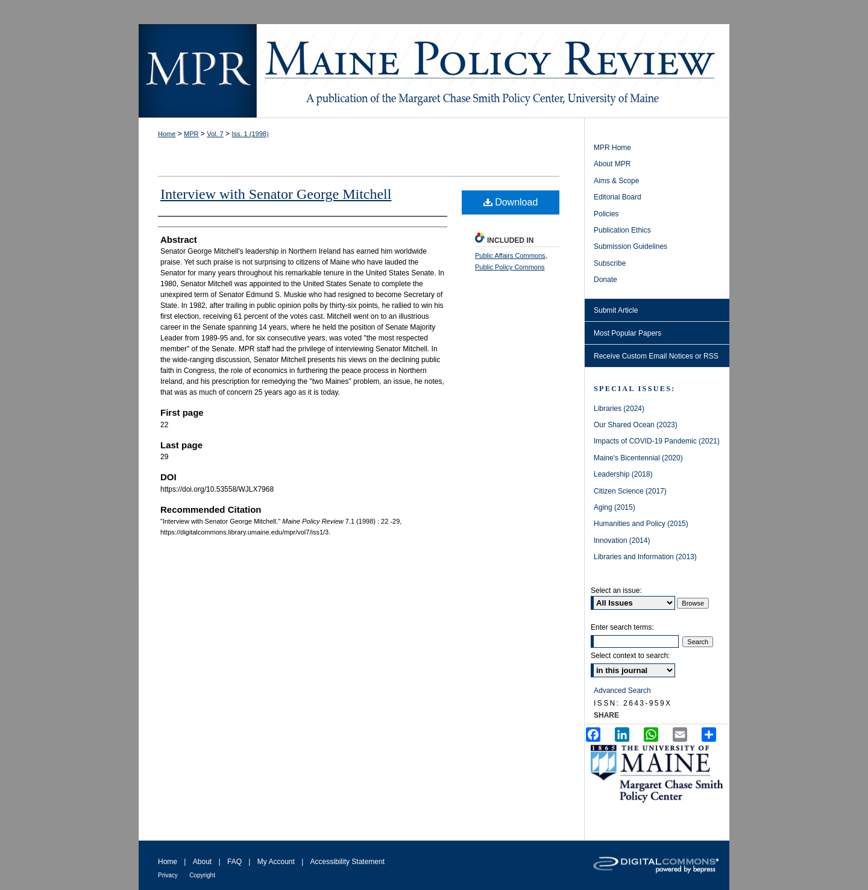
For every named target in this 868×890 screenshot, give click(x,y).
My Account (276, 861)
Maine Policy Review (434, 71)
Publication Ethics (622, 230)
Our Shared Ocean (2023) (636, 425)
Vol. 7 (215, 133)
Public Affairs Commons (510, 255)
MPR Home (612, 147)
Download (510, 202)
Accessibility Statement (347, 861)
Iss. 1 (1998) (249, 133)
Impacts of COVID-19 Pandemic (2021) (657, 441)
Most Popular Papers (627, 333)
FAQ (234, 861)
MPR (191, 133)
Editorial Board (617, 197)
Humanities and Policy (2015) (641, 523)
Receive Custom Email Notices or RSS (656, 356)
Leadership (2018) (623, 474)
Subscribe (610, 263)
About (202, 861)
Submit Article (616, 310)
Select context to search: (630, 655)
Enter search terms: (622, 627)
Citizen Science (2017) (630, 491)
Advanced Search (622, 690)
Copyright (202, 875)
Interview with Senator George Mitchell (275, 194)
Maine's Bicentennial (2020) (638, 458)
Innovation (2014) (622, 540)
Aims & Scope (616, 181)
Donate (605, 279)
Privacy (168, 875)
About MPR (612, 164)
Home (166, 133)
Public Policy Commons (510, 267)
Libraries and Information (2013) (645, 557)
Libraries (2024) (619, 408)
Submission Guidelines (630, 246)
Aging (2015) (614, 507)
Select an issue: (616, 590)
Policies (606, 214)
